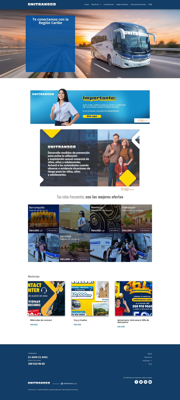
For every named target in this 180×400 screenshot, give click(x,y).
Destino (35, 42)
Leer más (33, 324)
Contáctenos (109, 4)
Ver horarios (52, 230)
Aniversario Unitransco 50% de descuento (133, 321)
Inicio (86, 4)
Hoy (33, 56)
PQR (150, 4)
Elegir (51, 56)
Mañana (41, 56)
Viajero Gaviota (122, 4)
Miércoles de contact (41, 320)
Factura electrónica (138, 4)
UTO (150, 364)
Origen (35, 31)
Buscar (50, 66)
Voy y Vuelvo (80, 320)
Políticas (146, 360)
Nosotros (95, 4)
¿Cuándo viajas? (36, 53)
